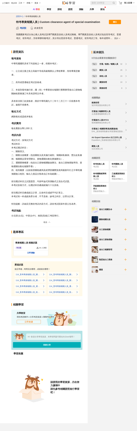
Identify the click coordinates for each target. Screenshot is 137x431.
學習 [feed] (49, 9)
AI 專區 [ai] (36, 9)
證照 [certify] (70, 9)
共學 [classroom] (92, 9)
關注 (115, 22)
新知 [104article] (103, 8)
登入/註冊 (128, 3)
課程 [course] (60, 9)
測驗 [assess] (81, 9)
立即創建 (28, 322)
